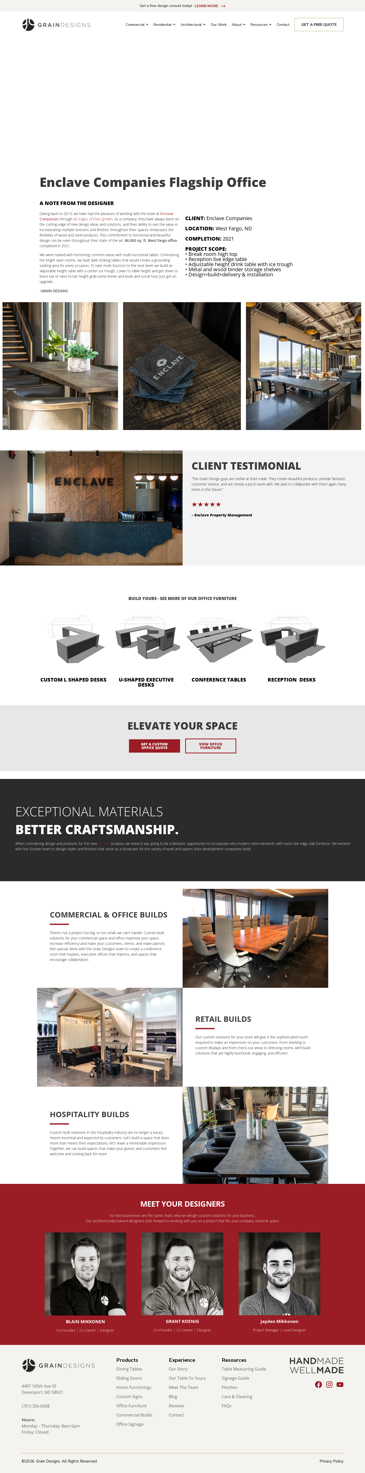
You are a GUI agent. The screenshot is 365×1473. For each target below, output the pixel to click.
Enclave (104, 843)
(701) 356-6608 (36, 1406)
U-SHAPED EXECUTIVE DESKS (146, 682)
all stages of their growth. (93, 219)
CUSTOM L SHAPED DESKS (73, 679)
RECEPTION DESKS (292, 679)
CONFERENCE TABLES (219, 679)
